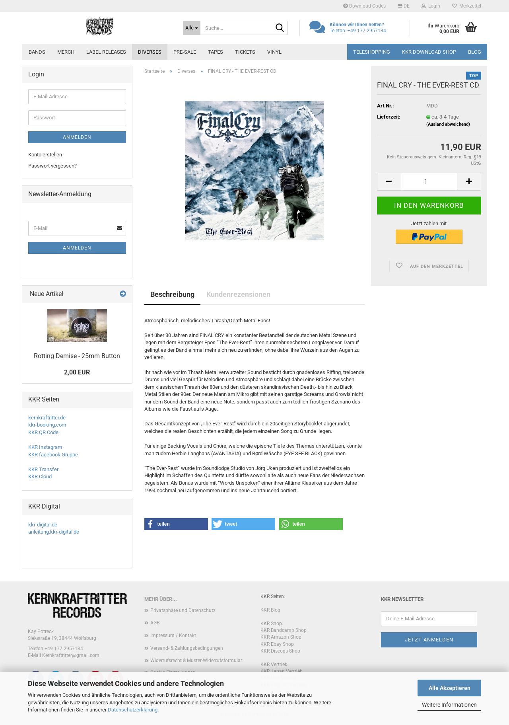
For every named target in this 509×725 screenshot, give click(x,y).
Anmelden (77, 137)
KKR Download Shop (429, 52)
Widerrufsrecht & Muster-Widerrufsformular (196, 660)
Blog (474, 52)
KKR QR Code (43, 432)
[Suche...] (191, 28)
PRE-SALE (184, 52)
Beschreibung (172, 294)
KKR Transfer (43, 469)
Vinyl (274, 52)
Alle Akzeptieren (449, 688)
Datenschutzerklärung (132, 710)
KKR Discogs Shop (280, 651)
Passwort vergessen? (52, 166)
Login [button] (431, 6)
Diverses (149, 52)
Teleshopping (371, 52)
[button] (404, 6)
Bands (37, 52)
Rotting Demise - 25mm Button (77, 356)
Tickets (245, 52)
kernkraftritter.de (47, 418)
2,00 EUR (77, 372)
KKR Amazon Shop (280, 637)
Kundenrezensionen (238, 294)
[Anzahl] (429, 182)
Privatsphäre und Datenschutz (183, 610)
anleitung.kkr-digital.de (53, 532)
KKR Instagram (45, 447)
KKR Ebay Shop (277, 644)
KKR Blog (270, 610)
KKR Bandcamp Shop (283, 630)
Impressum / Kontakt (173, 635)
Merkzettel (466, 6)
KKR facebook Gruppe (53, 455)
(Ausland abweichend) (448, 124)
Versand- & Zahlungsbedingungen (186, 648)
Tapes (215, 52)
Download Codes (364, 6)
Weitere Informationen (449, 705)
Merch (65, 52)
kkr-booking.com (47, 425)
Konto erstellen (45, 155)
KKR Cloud (40, 476)
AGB (154, 623)
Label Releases (106, 52)
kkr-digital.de (42, 525)
